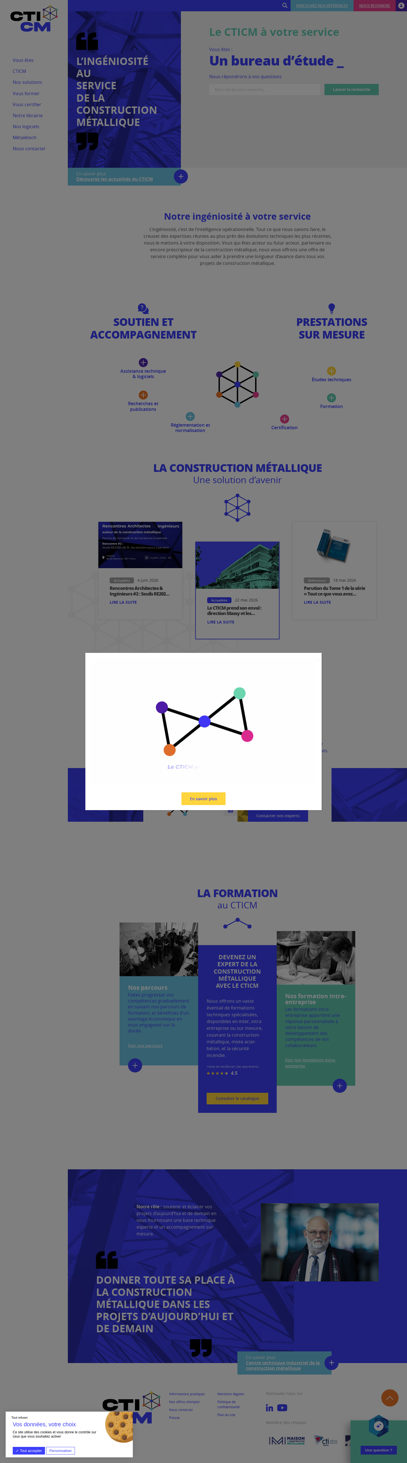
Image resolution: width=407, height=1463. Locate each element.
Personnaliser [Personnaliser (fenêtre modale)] (60, 1451)
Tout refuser (19, 1417)
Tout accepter (29, 1451)
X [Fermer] (317, 660)
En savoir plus (203, 798)
